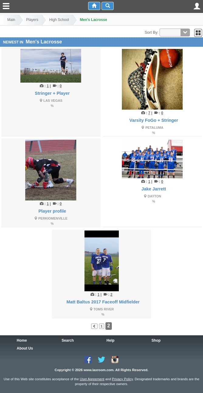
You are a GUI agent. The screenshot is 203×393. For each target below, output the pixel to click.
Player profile (52, 211)
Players (32, 20)
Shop (155, 340)
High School (59, 20)
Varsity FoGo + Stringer (153, 120)
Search (68, 340)
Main (11, 20)
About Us (25, 348)
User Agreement (92, 379)
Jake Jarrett (154, 188)
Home (22, 340)
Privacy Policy (122, 379)
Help (111, 340)
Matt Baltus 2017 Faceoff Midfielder (103, 301)
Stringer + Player (52, 93)
